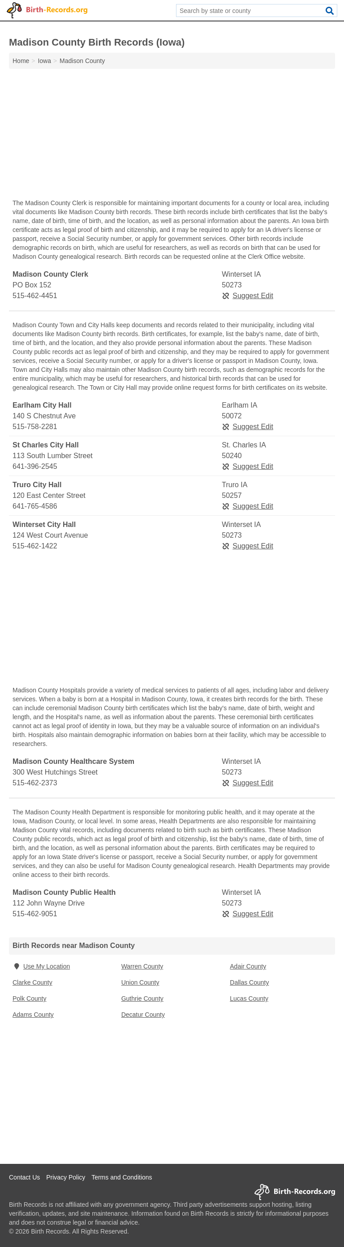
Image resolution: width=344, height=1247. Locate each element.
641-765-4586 (35, 506)
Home (21, 60)
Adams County (33, 1014)
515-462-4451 (35, 295)
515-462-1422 (35, 546)
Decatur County (143, 1014)
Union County (140, 982)
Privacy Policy (65, 1177)
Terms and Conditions (121, 1177)
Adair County (248, 966)
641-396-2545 (35, 466)
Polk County (29, 998)
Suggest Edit (247, 295)
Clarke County (32, 982)
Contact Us (24, 1177)
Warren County (142, 966)
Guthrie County (142, 998)
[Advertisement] (172, 135)
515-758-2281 (35, 426)
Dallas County (249, 982)
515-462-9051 (35, 914)
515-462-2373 (35, 783)
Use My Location (41, 966)
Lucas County (249, 998)
